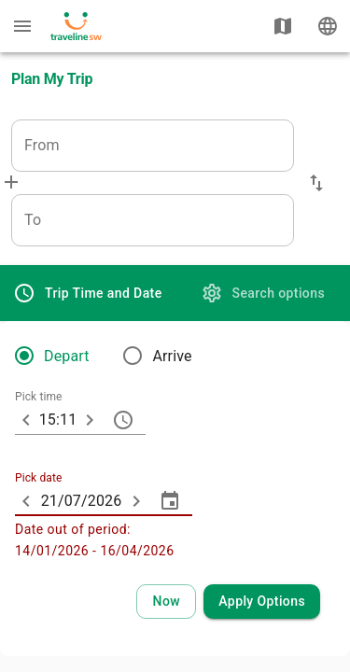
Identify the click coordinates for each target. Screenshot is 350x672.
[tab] (87, 293)
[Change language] (327, 26)
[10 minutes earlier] (26, 420)
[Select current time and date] (166, 601)
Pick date (38, 478)
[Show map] (282, 26)
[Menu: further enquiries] (22, 26)
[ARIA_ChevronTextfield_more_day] (136, 501)
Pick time (39, 397)
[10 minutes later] (89, 420)
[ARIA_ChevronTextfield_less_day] (26, 501)
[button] (316, 183)
